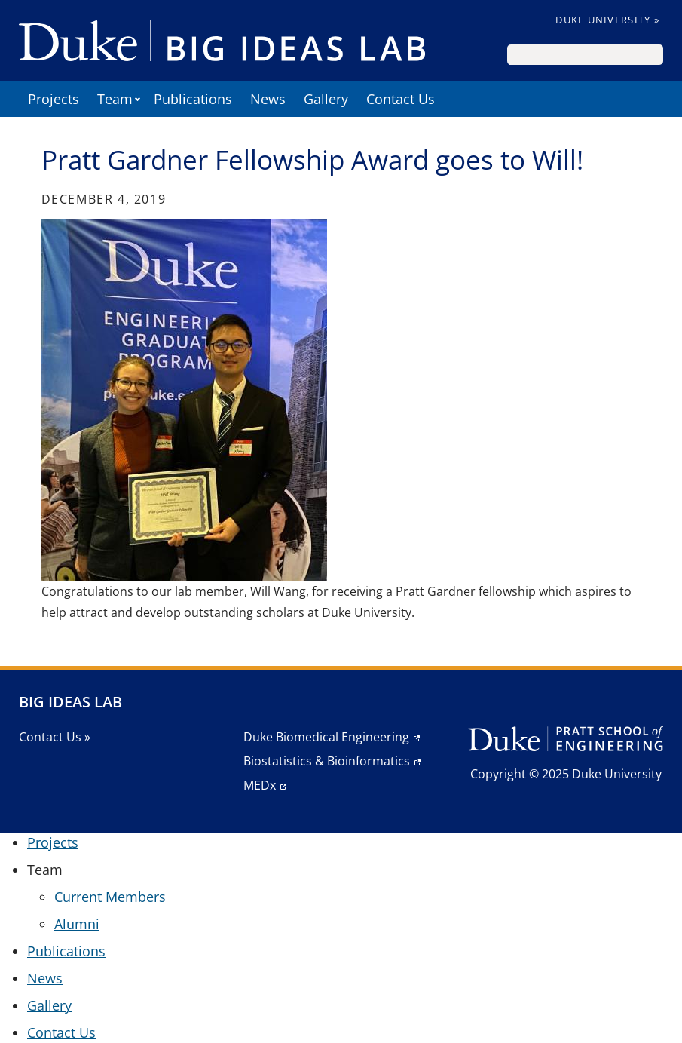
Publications (193, 99)
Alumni (76, 924)
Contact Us (400, 99)
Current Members (110, 897)
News (268, 99)
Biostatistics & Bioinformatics (326, 761)
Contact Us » (54, 737)
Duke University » (607, 19)
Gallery (326, 99)
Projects (53, 99)
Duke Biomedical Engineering (326, 737)
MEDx (259, 785)
